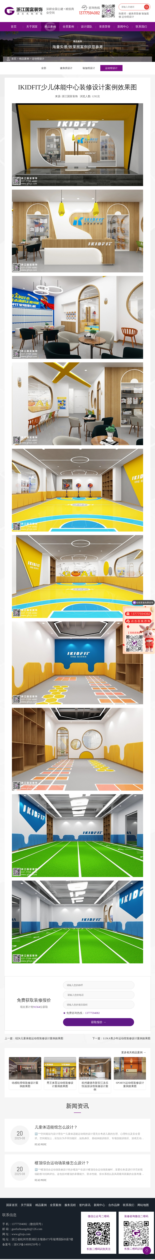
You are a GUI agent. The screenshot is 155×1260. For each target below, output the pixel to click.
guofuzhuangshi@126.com (27, 1230)
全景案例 (68, 26)
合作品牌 (114, 1205)
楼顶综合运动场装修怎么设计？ (62, 1164)
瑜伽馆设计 (89, 68)
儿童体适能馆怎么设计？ (56, 1128)
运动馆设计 (38, 58)
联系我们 (141, 26)
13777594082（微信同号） (28, 1224)
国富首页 (12, 1205)
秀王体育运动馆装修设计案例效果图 (60, 1085)
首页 (14, 26)
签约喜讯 (85, 1205)
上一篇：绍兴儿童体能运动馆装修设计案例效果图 (34, 1039)
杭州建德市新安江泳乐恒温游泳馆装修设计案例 (95, 1087)
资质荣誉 (104, 26)
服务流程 (70, 1205)
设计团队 (86, 26)
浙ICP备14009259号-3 (27, 1245)
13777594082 (89, 13)
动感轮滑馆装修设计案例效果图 (25, 1085)
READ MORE (41, 1145)
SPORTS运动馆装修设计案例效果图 (130, 1085)
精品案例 (50, 26)
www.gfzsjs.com (21, 1235)
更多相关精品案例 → (133, 1053)
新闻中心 (123, 26)
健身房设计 (66, 68)
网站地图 (143, 1205)
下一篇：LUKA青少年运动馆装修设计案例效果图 (121, 1039)
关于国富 (32, 26)
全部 (43, 68)
